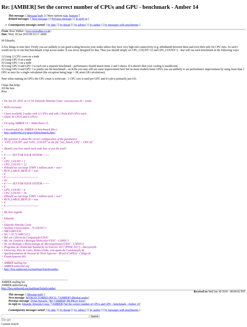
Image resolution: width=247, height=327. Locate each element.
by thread (65, 24)
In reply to (81, 18)
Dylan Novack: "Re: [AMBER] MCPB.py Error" (58, 300)
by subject (80, 24)
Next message (40, 18)
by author (95, 24)
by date (52, 24)
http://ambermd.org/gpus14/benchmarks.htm (29, 132)
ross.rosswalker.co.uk (38, 30)
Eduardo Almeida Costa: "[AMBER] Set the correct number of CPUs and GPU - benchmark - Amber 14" (81, 303)
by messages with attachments (122, 24)
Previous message (62, 18)
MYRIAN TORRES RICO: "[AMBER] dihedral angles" (58, 297)
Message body (35, 15)
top (66, 15)
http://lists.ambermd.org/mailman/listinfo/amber (31, 269)
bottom (73, 15)
